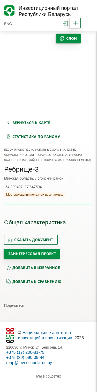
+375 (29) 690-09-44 (25, 357)
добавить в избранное (33, 267)
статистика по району (36, 136)
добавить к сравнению (33, 281)
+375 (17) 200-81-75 (25, 352)
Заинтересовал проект (32, 253)
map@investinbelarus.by (29, 362)
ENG (8, 24)
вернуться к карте (31, 122)
